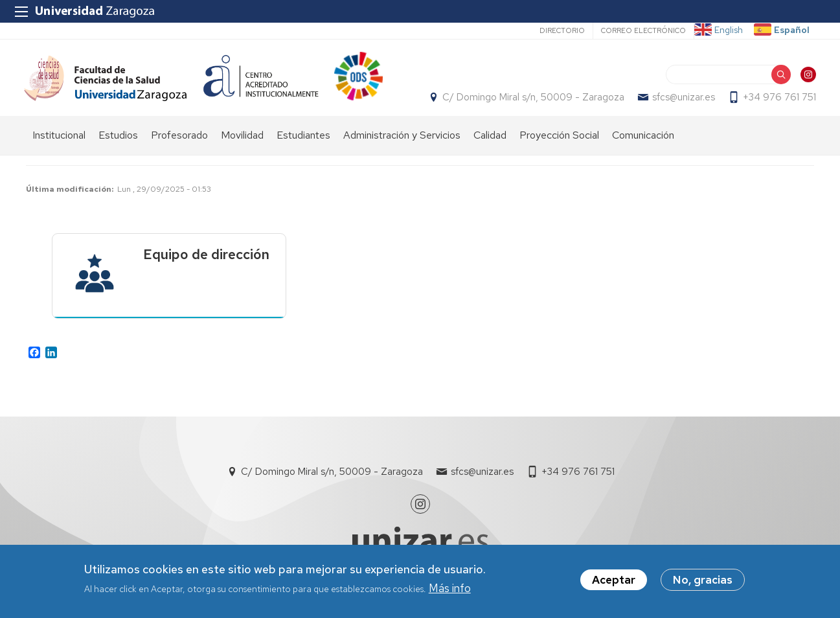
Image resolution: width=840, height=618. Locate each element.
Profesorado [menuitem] (179, 143)
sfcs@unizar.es (681, 101)
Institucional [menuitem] (58, 143)
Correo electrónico (643, 30)
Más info (450, 588)
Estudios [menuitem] (118, 143)
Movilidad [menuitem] (242, 143)
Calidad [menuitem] (489, 143)
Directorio (562, 30)
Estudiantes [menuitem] (303, 143)
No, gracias (702, 580)
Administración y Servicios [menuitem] (401, 143)
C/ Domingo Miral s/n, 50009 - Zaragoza (531, 101)
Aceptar (613, 580)
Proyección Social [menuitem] (559, 143)
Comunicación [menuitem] (643, 143)
